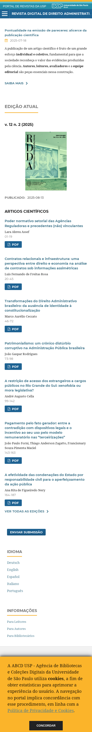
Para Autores (16, 629)
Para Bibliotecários (20, 636)
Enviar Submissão (26, 532)
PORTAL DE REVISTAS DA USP (24, 6)
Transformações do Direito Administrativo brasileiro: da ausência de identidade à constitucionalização (41, 306)
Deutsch (13, 562)
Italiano (13, 583)
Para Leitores (16, 622)
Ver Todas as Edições (24, 511)
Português (15, 591)
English (12, 569)
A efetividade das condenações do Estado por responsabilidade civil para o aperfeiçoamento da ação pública (45, 479)
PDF (15, 244)
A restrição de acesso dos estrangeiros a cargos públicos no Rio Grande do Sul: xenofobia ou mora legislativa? (45, 385)
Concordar (46, 725)
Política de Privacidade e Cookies (40, 710)
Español (13, 576)
